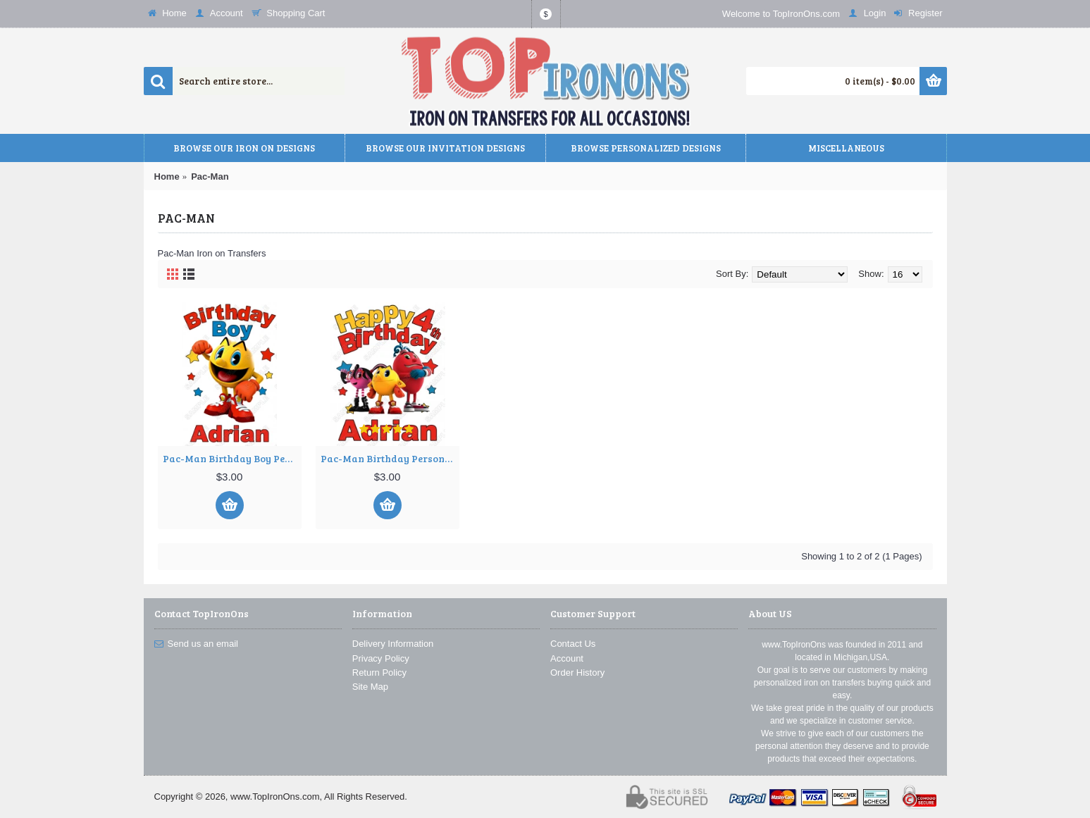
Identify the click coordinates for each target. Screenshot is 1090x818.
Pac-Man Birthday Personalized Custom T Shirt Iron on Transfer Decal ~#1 (390, 458)
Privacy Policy (380, 658)
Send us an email (196, 644)
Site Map (370, 686)
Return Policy (379, 672)
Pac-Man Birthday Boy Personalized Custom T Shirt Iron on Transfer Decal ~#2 (232, 458)
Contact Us (572, 643)
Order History (577, 672)
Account (566, 658)
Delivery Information (393, 643)
